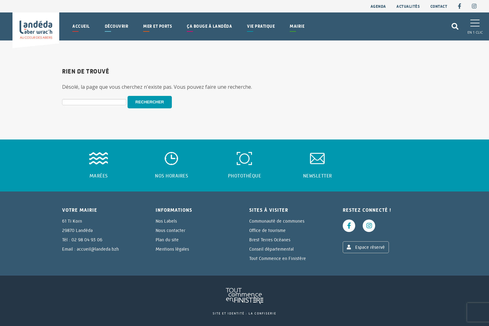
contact (439, 6)
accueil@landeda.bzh (98, 249)
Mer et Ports (157, 26)
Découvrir (116, 26)
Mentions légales (172, 249)
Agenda (378, 6)
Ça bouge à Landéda (209, 26)
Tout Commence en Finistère (277, 258)
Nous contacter (170, 230)
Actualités (408, 6)
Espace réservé (366, 247)
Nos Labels (166, 221)
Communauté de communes (276, 221)
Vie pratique (261, 26)
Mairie (297, 26)
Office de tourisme (267, 230)
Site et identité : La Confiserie (244, 313)
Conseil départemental (271, 249)
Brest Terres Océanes (269, 240)
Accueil (81, 26)
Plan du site (167, 240)
